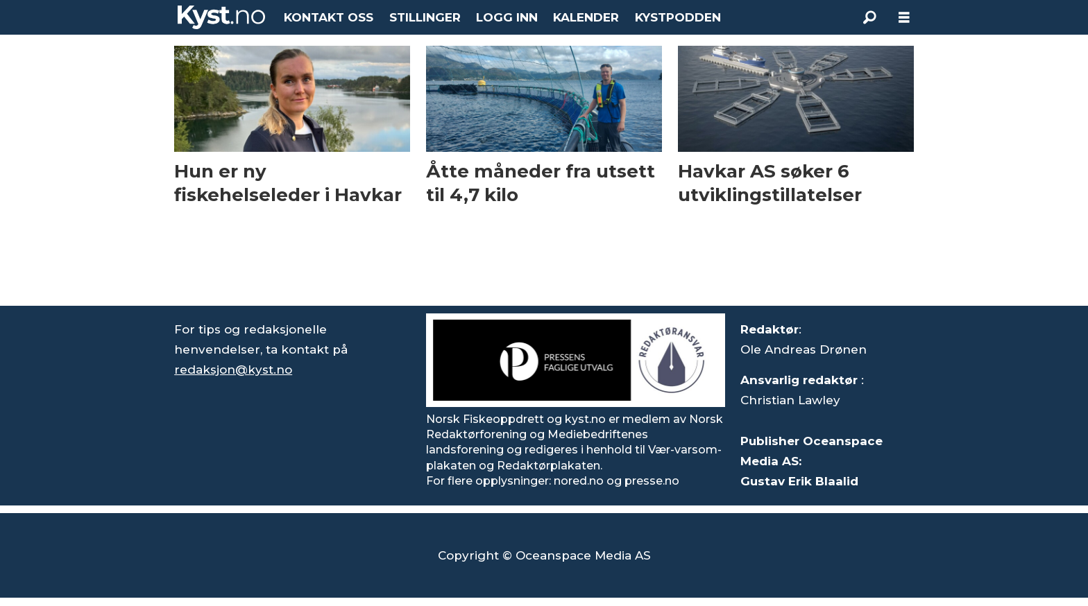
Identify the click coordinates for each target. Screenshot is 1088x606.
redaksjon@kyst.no (233, 369)
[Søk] (869, 17)
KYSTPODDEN (678, 17)
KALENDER (586, 17)
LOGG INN (507, 17)
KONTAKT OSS (328, 17)
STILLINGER (425, 17)
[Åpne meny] (904, 17)
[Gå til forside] (221, 17)
